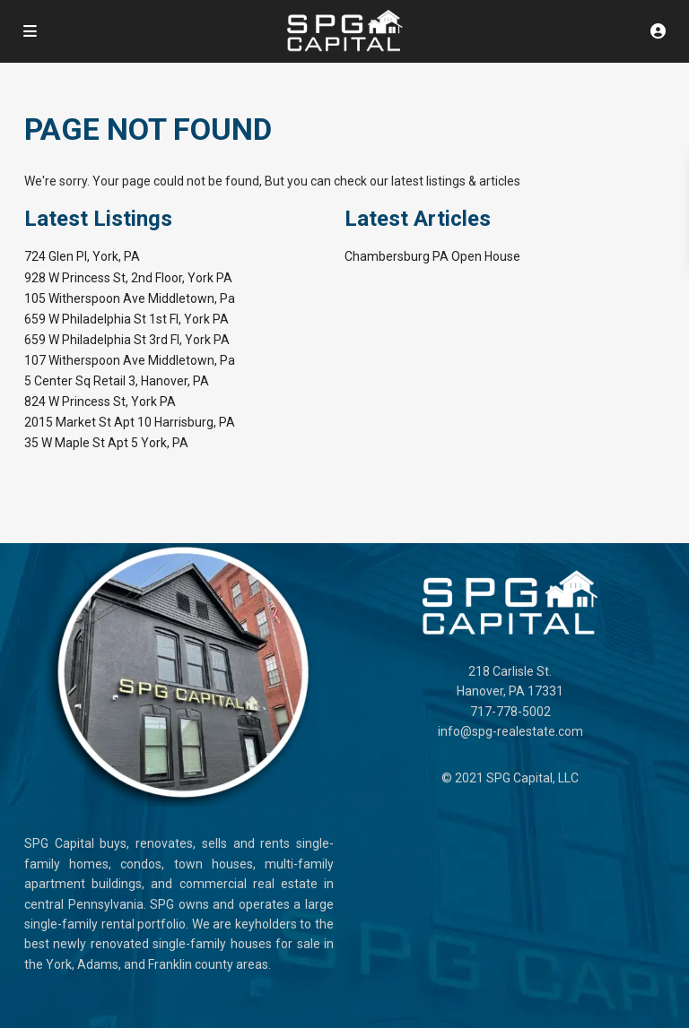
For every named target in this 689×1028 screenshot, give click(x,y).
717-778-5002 (510, 711)
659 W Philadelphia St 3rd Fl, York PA (127, 340)
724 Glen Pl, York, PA (82, 256)
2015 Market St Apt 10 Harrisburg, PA (129, 422)
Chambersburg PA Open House (432, 256)
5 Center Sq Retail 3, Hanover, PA (116, 381)
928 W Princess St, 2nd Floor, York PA (128, 278)
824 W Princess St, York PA (100, 401)
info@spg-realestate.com (510, 731)
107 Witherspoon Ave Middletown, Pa (129, 360)
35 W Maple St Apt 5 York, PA (106, 443)
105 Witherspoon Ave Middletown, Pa (129, 298)
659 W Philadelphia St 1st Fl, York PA (126, 319)
